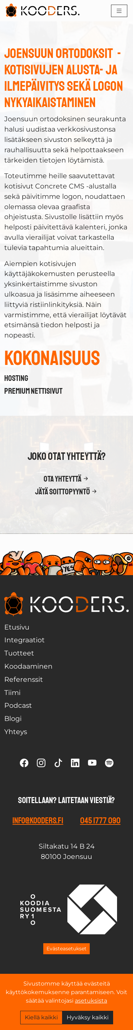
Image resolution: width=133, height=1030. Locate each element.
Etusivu (16, 627)
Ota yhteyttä (67, 479)
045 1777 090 (100, 820)
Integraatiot (24, 640)
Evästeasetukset (66, 948)
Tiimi (12, 692)
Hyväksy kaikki (88, 1017)
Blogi (13, 718)
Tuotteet (19, 653)
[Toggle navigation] (119, 11)
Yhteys (15, 731)
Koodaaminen (28, 666)
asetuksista (91, 1000)
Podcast (18, 705)
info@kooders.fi (37, 820)
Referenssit (23, 679)
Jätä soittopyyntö (66, 492)
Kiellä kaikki (41, 1017)
